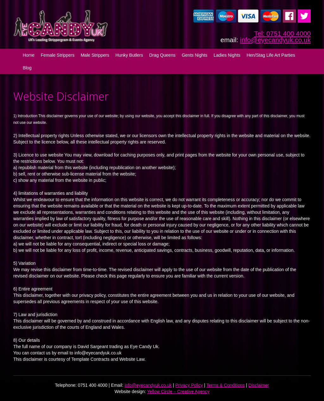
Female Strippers (58, 55)
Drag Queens (162, 55)
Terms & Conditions (225, 385)
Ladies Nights (227, 55)
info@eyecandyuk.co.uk (275, 39)
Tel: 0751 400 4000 (282, 33)
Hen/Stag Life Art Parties (270, 55)
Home (28, 55)
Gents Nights (194, 55)
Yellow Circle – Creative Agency (178, 391)
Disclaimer (258, 385)
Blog (27, 67)
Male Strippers (95, 55)
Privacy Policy (189, 385)
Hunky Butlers (129, 55)
